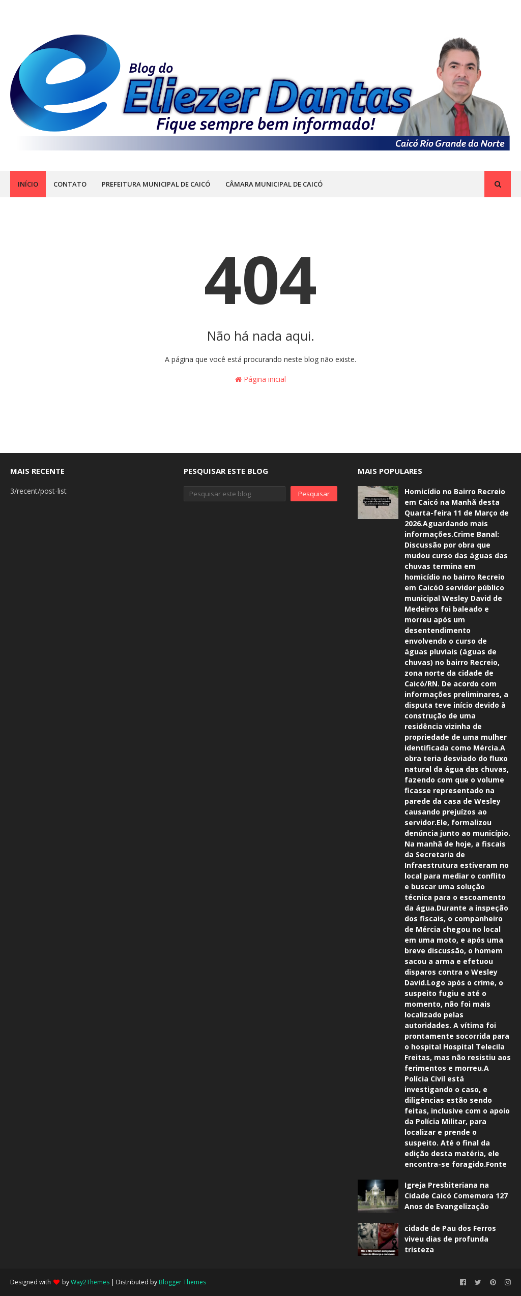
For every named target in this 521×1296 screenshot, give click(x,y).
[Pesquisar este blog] (234, 493)
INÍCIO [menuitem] (28, 184)
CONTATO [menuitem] (69, 184)
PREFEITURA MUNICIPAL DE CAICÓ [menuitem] (156, 184)
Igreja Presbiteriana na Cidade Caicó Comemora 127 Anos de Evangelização (456, 1195)
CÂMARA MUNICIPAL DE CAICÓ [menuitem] (274, 184)
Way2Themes (90, 1282)
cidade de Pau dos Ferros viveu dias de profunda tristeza (450, 1238)
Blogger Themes (182, 1282)
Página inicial (260, 379)
